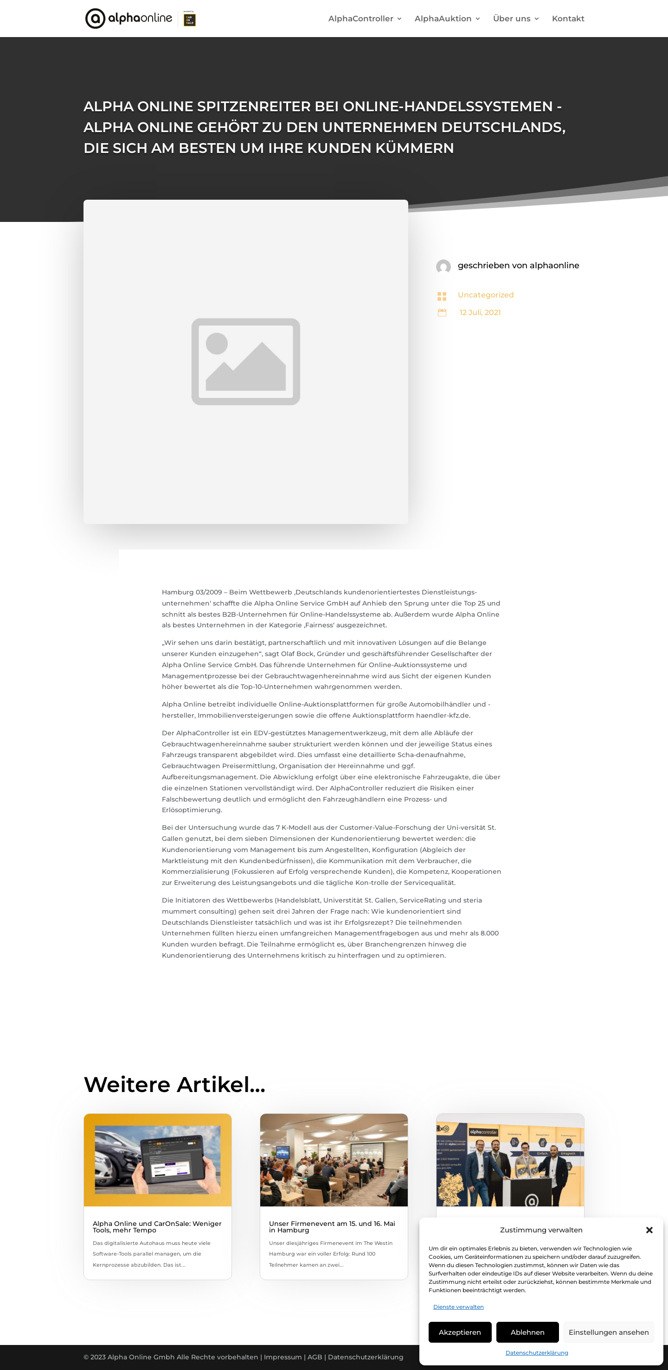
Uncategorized (486, 294)
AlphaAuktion (443, 19)
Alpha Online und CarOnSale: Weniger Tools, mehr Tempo (157, 1226)
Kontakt (568, 19)
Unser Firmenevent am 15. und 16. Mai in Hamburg (332, 1226)
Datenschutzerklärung (537, 1352)
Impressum (283, 1357)
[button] (649, 1230)
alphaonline (554, 265)
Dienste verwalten (458, 1306)
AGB (315, 1357)
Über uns (512, 19)
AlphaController (360, 19)
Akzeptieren (460, 1332)
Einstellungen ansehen (609, 1332)
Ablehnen (528, 1332)
